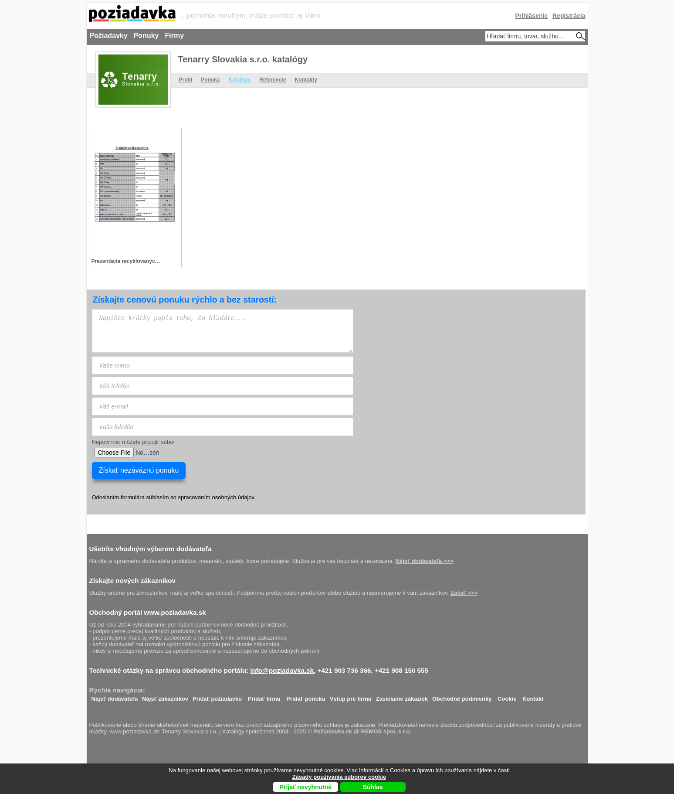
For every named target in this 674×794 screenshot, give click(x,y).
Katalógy (240, 80)
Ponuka (210, 80)
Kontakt (532, 696)
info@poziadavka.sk (282, 670)
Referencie (272, 80)
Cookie (507, 696)
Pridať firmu (264, 696)
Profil (186, 80)
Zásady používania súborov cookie (339, 777)
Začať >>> (464, 593)
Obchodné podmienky (462, 696)
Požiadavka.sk (332, 731)
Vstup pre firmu (351, 696)
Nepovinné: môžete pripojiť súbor (133, 442)
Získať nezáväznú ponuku (139, 470)
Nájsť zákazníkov (165, 696)
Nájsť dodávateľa (114, 696)
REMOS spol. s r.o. (386, 731)
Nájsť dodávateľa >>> (425, 561)
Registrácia (568, 15)
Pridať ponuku (305, 696)
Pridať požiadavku (217, 696)
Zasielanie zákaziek (402, 696)
